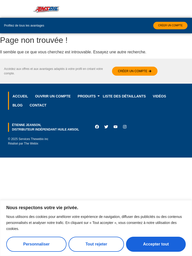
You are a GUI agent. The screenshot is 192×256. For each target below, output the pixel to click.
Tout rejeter (96, 244)
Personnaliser (36, 244)
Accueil (20, 96)
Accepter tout (156, 244)
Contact (38, 105)
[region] (96, 228)
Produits (88, 96)
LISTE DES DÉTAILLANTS (124, 96)
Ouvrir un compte (52, 96)
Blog (17, 105)
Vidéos (159, 96)
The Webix (31, 143)
